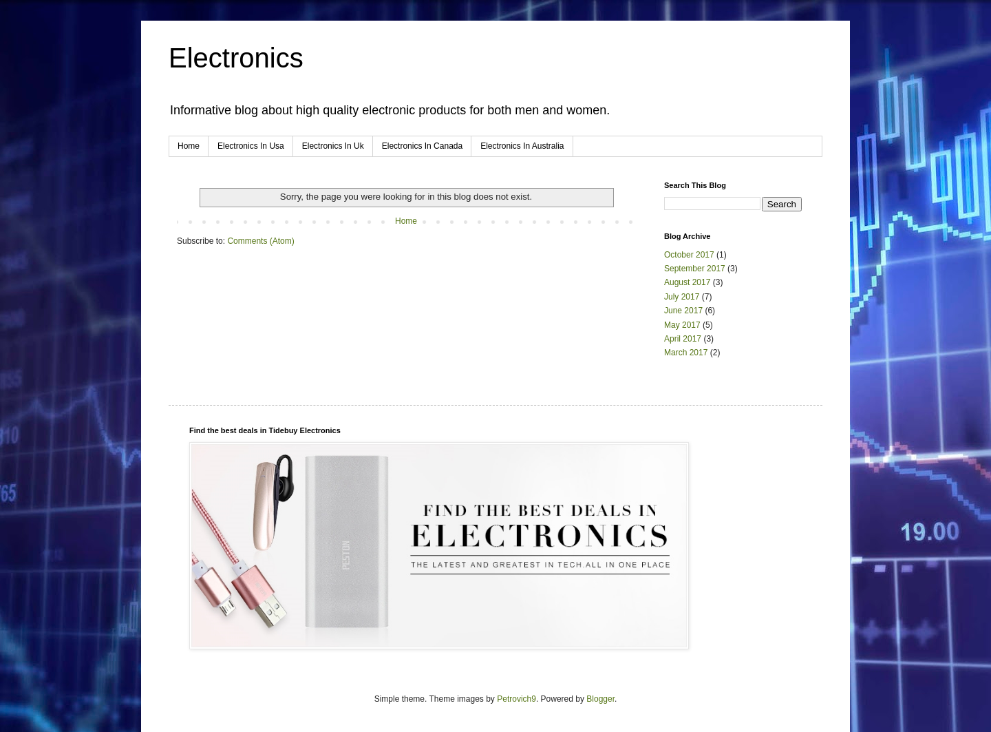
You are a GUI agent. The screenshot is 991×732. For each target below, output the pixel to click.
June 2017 (683, 310)
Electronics (236, 58)
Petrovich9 (516, 699)
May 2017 (682, 325)
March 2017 (685, 352)
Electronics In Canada (422, 146)
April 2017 (682, 339)
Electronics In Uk (333, 146)
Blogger (600, 699)
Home (189, 146)
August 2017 (687, 282)
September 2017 (694, 268)
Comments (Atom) (260, 241)
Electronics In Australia (522, 146)
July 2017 (681, 297)
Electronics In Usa (250, 146)
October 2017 (689, 255)
